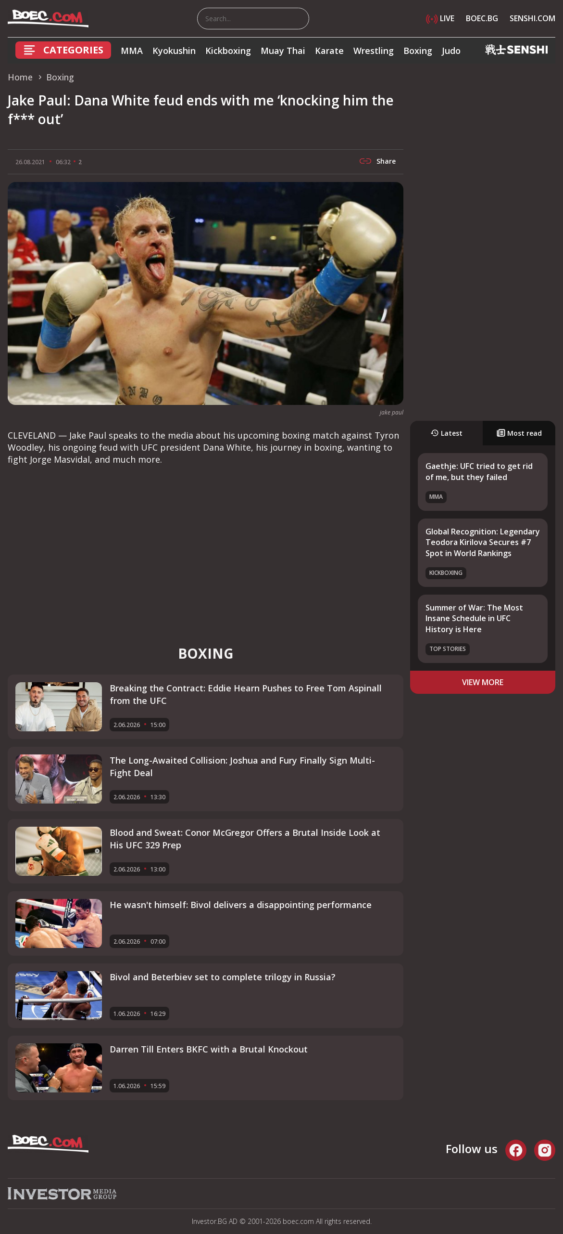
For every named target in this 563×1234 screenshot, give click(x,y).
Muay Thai (283, 50)
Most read (519, 433)
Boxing (417, 50)
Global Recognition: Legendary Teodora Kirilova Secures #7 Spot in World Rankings (482, 542)
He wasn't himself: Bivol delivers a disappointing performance (241, 904)
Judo (451, 50)
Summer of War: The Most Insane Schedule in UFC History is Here (474, 618)
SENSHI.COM (532, 18)
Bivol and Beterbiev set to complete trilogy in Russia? (223, 977)
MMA (132, 50)
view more (482, 682)
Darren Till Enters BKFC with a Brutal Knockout (209, 1049)
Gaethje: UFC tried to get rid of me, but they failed (479, 471)
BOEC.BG (482, 18)
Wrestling (373, 50)
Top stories (447, 649)
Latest (446, 433)
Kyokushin (174, 50)
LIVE (440, 18)
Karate (329, 50)
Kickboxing (228, 50)
